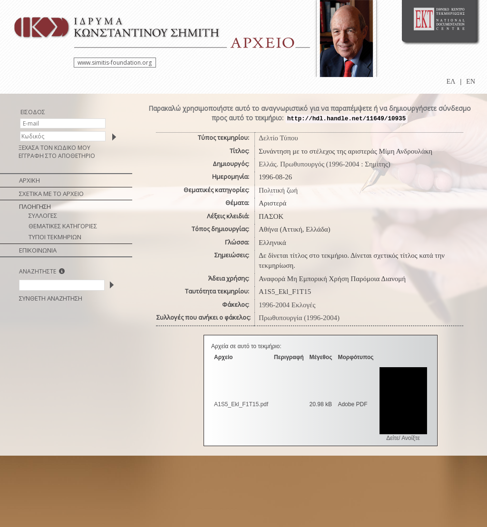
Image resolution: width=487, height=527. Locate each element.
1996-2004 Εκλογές (287, 305)
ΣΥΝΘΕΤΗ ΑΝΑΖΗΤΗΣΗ (50, 298)
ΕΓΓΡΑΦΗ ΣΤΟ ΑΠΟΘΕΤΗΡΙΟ (57, 156)
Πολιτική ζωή (278, 190)
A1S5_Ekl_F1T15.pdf (241, 404)
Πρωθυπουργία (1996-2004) (299, 318)
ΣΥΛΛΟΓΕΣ (43, 215)
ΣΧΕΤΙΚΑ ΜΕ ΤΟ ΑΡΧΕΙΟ (51, 193)
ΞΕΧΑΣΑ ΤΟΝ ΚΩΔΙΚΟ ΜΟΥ (54, 148)
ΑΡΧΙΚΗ (29, 180)
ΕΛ (451, 81)
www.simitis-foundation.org (115, 63)
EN (470, 81)
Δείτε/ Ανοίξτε (403, 438)
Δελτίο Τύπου (278, 138)
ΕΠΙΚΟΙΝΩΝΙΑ (38, 250)
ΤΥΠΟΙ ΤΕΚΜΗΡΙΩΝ (55, 237)
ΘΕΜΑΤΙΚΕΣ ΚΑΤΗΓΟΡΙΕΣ (63, 226)
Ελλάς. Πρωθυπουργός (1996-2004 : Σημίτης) (324, 164)
